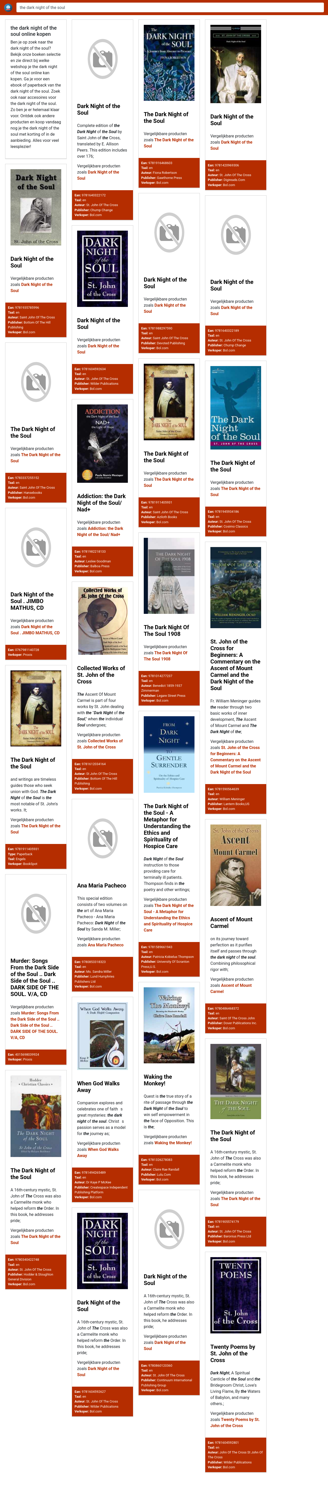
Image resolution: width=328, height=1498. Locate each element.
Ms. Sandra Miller (99, 978)
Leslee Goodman (98, 561)
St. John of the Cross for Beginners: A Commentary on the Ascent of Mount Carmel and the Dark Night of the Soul (235, 665)
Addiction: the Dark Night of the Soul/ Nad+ (101, 503)
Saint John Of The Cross (37, 317)
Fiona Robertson (165, 173)
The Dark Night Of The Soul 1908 (166, 631)
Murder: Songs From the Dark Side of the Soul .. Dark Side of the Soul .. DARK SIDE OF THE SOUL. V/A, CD (35, 990)
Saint (223, 1028)
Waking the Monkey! (158, 1097)
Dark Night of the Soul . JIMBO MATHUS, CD (32, 601)
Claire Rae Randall (166, 1187)
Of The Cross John (241, 1028)
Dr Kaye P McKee (98, 1203)
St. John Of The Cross (102, 205)
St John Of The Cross (101, 776)
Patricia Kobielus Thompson (173, 961)
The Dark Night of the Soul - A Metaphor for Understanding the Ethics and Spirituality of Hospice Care (167, 831)
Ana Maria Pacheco (101, 892)
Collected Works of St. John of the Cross (101, 677)
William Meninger (232, 800)
